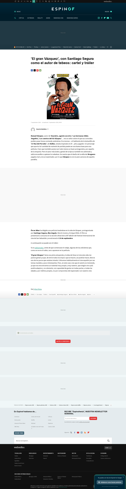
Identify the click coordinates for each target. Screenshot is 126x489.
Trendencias (89, 456)
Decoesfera (88, 458)
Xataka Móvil (18, 458)
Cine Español (52, 294)
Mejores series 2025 (29, 405)
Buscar (108, 440)
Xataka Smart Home (19, 463)
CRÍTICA (21, 18)
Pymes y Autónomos (106, 458)
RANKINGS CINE (58, 18)
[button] (42, 129)
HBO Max (17, 426)
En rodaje (39, 294)
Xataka (16, 456)
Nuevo (107, 11)
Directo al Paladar (62, 456)
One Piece (29, 47)
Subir (106, 447)
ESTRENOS (30, 18)
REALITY (40, 18)
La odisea (102, 47)
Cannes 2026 (51, 426)
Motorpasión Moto (76, 458)
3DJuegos (31, 456)
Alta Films (38, 289)
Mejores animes (87, 405)
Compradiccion (90, 461)
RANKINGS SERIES (72, 18)
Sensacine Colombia (48, 479)
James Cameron (45, 47)
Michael (33, 423)
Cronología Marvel (98, 405)
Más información (63, 487)
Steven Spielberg (87, 47)
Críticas (50, 416)
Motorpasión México (77, 476)
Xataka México (18, 476)
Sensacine (45, 456)
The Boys (36, 47)
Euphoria (50, 423)
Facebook (102, 18)
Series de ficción (35, 416)
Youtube (108, 18)
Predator (95, 47)
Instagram (99, 18)
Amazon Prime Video (20, 423)
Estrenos (17, 416)
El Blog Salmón (104, 456)
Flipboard (105, 18)
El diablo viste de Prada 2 (37, 427)
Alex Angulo (83, 294)
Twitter (111, 18)
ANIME (48, 18)
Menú (18, 11)
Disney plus (17, 420)
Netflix (33, 420)
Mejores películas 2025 (42, 405)
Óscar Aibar (73, 294)
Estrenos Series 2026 (64, 405)
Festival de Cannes (67, 47)
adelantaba (39, 248)
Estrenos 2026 (53, 405)
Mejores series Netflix (76, 405)
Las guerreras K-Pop (56, 47)
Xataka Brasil (18, 479)
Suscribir (93, 418)
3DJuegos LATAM (33, 476)
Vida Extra (31, 458)
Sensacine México (47, 476)
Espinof (63, 9)
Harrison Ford (77, 47)
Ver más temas (19, 433)
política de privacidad (84, 422)
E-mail (40, 70)
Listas (49, 420)
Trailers (45, 294)
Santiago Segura (63, 294)
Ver (64, 341)
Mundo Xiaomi (18, 465)
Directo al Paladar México (62, 477)
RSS (85, 432)
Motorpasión (75, 456)
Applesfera (17, 461)
